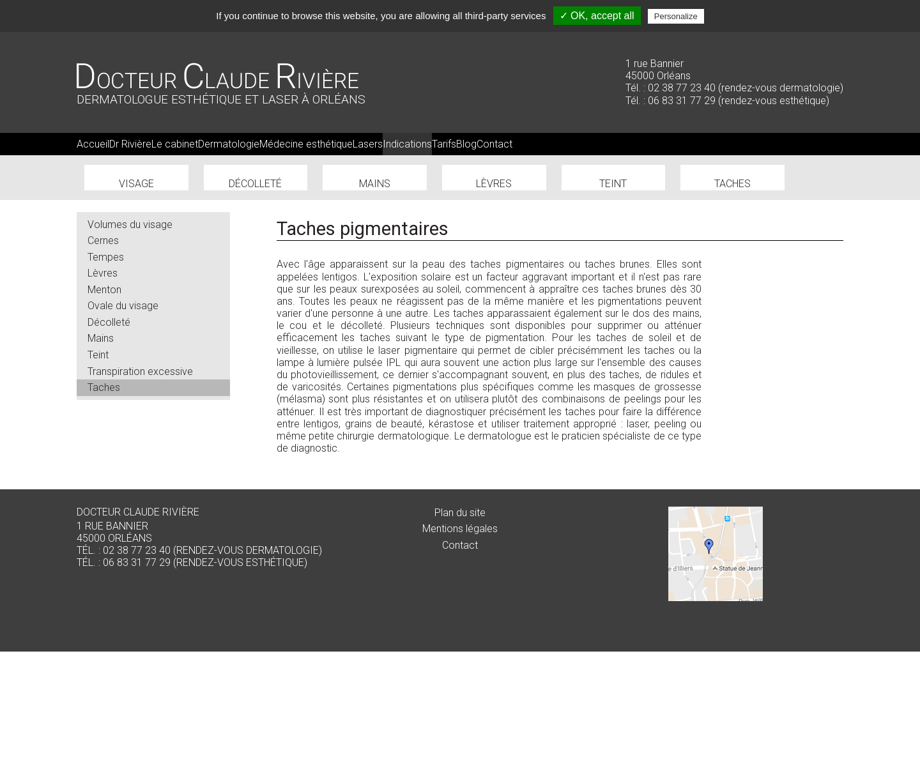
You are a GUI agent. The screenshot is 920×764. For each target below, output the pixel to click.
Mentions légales (460, 641)
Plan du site (460, 624)
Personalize (676, 16)
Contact (460, 657)
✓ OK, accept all (597, 15)
